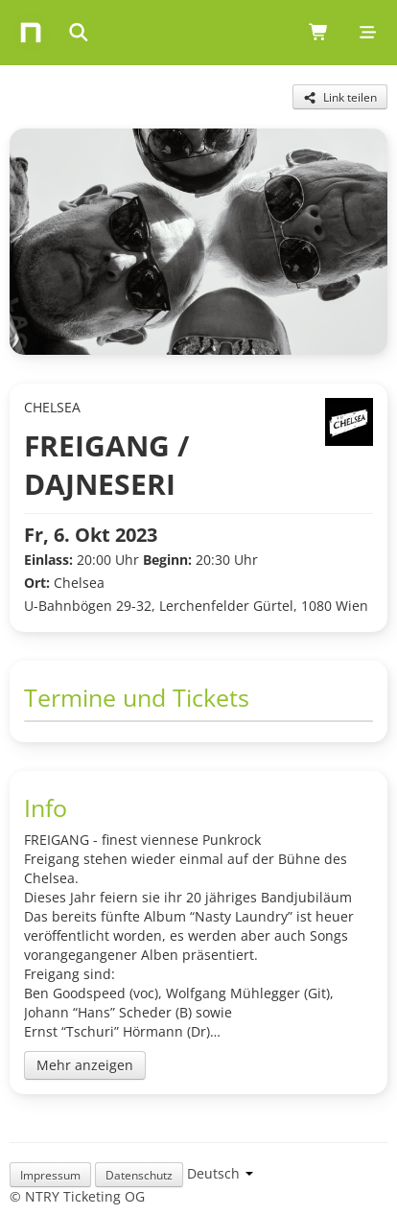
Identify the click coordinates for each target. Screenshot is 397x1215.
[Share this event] (339, 96)
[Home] (31, 32)
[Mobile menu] (367, 32)
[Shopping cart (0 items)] (318, 32)
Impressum (50, 1174)
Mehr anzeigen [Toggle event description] (84, 1065)
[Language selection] (220, 1173)
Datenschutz (139, 1174)
